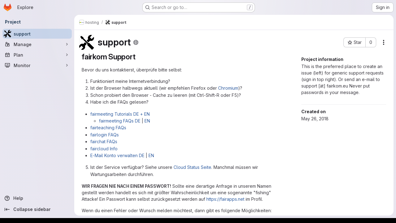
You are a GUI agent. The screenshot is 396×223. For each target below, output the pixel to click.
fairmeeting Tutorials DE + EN (120, 114)
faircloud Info (104, 148)
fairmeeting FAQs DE (119, 120)
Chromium (228, 88)
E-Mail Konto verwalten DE (117, 155)
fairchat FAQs (103, 141)
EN (147, 120)
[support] (37, 34)
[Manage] (37, 44)
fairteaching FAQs (108, 127)
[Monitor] (37, 65)
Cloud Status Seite (192, 167)
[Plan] (37, 55)
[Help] (37, 198)
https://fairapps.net (225, 199)
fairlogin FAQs (104, 134)
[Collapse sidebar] (37, 209)
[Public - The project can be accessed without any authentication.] (135, 42)
